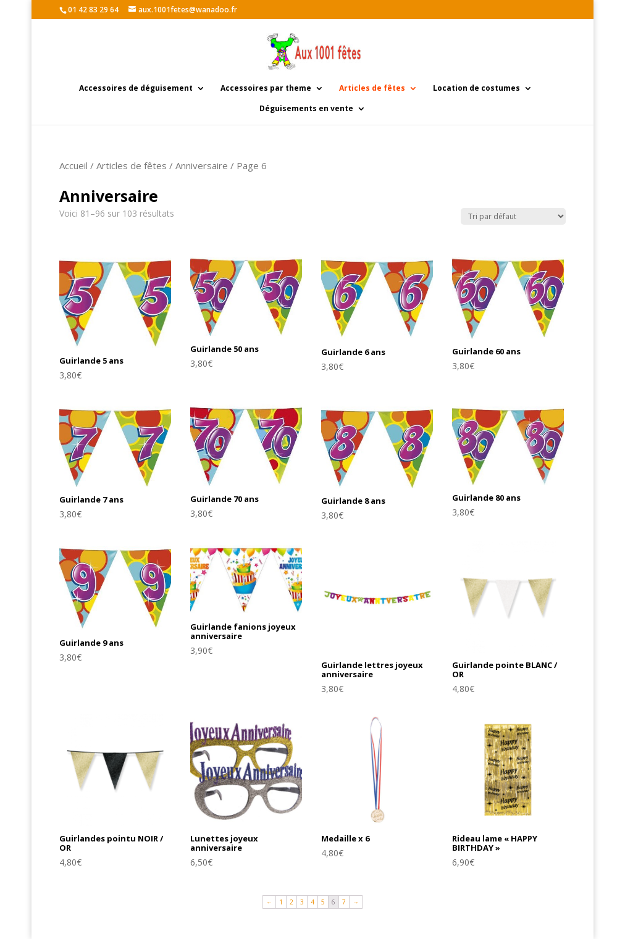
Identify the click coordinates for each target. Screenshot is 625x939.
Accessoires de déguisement (136, 88)
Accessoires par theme (265, 88)
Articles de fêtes (372, 88)
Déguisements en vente (306, 109)
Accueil (73, 165)
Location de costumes (476, 88)
